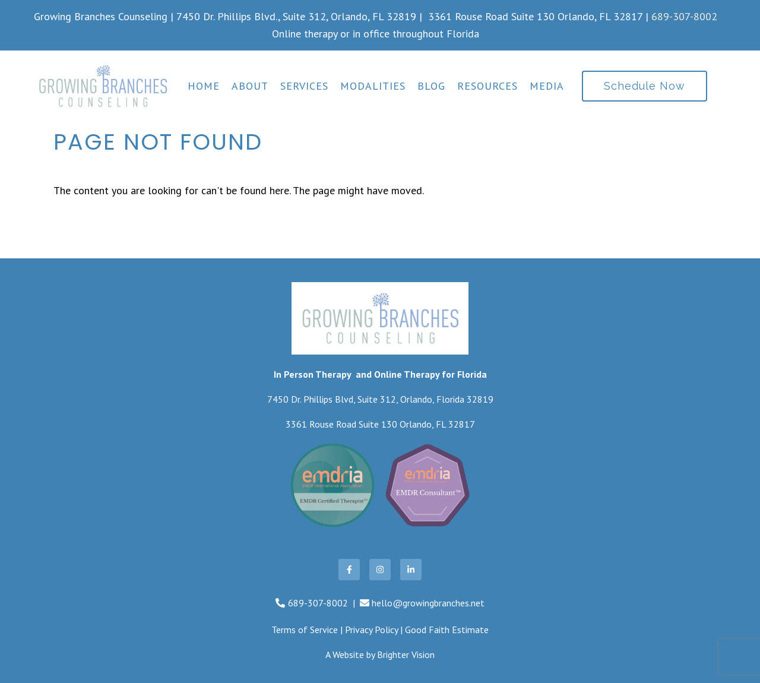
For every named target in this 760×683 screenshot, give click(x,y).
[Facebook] (349, 569)
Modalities (373, 86)
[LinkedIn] (411, 569)
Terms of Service (304, 629)
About (250, 86)
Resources (487, 86)
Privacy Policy (371, 629)
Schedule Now (644, 86)
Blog (431, 86)
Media (547, 86)
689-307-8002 (684, 16)
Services (304, 86)
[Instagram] (380, 569)
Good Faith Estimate (447, 629)
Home (204, 86)
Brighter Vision (406, 654)
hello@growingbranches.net (428, 603)
